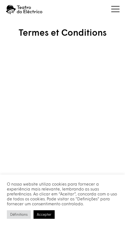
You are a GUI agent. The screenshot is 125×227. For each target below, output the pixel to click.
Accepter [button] (44, 214)
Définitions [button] (18, 214)
